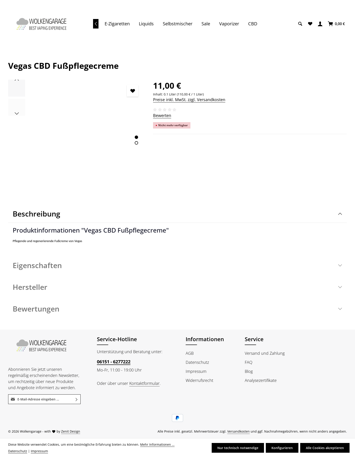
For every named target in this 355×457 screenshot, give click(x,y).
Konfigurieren (282, 448)
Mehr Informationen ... (157, 444)
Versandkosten (238, 431)
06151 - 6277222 (113, 362)
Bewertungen (36, 309)
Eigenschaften (37, 265)
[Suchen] (300, 23)
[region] (76, 136)
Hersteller (30, 287)
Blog (249, 371)
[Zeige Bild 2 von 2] (136, 143)
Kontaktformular (144, 383)
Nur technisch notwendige (237, 448)
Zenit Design (70, 431)
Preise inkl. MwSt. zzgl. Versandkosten (189, 99)
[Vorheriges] (95, 24)
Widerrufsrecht (199, 380)
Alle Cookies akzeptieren (325, 448)
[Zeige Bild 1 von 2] (136, 137)
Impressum (196, 371)
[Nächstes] (17, 113)
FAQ (248, 362)
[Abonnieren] (77, 399)
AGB (190, 353)
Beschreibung (36, 214)
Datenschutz (197, 362)
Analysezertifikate (261, 380)
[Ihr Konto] (320, 23)
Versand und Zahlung (265, 353)
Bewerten (162, 115)
